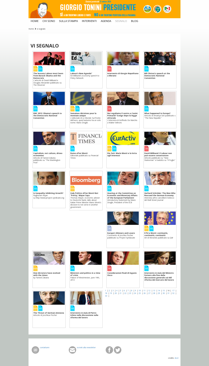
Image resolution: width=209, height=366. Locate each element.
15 (164, 290)
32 (173, 293)
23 (130, 293)
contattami (44, 347)
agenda (106, 21)
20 (116, 293)
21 (120, 293)
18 (106, 293)
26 (144, 293)
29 (159, 293)
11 (144, 290)
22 (125, 293)
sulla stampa (68, 21)
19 (111, 293)
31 (168, 293)
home (35, 21)
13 (154, 290)
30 (164, 293)
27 (149, 293)
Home (31, 29)
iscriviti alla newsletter (86, 347)
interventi (89, 21)
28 (154, 293)
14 (159, 290)
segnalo (121, 21)
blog (134, 21)
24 (135, 293)
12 (149, 290)
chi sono (49, 21)
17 (173, 290)
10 (140, 290)
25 (140, 293)
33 (106, 296)
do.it (176, 358)
